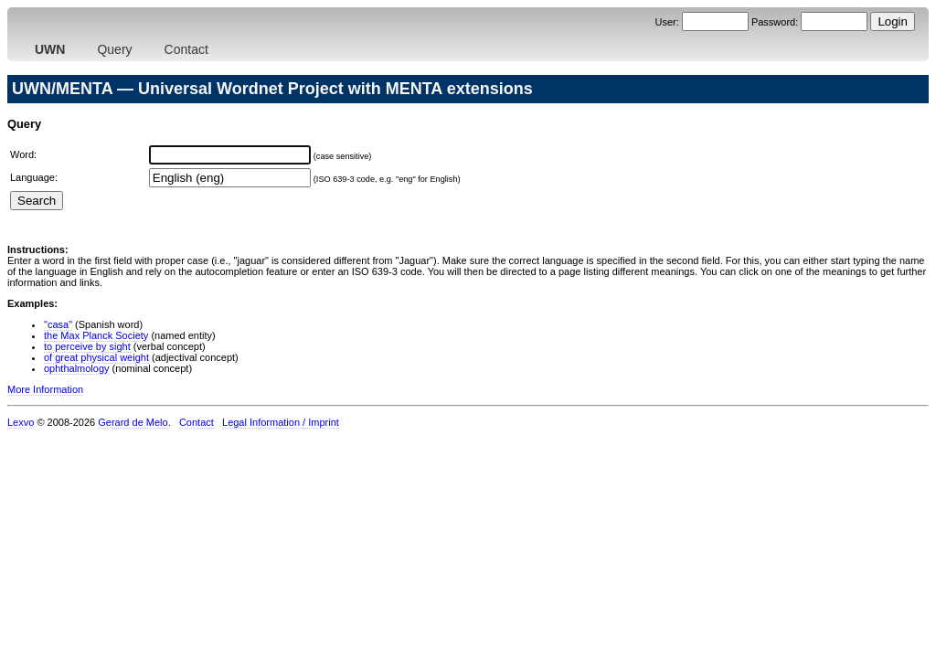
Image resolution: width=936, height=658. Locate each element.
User (664, 21)
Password (773, 21)
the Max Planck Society (96, 335)
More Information (45, 389)
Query (114, 49)
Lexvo (20, 422)
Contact (186, 49)
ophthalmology (77, 368)
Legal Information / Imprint (280, 422)
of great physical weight (96, 357)
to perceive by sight (87, 346)
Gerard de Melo (132, 422)
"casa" (58, 324)
